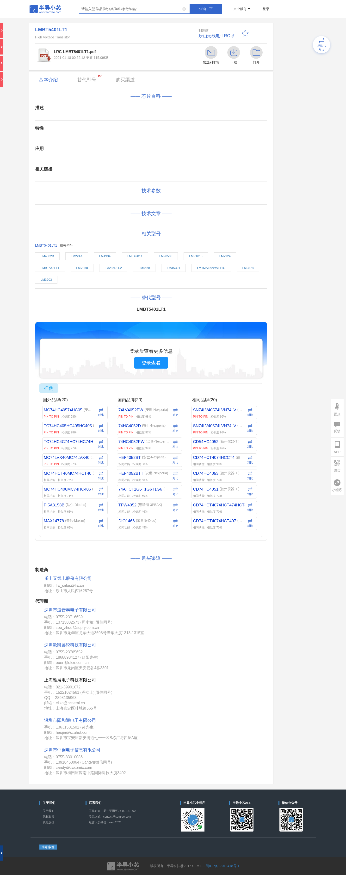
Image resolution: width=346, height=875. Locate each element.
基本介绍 (48, 79)
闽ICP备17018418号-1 (222, 866)
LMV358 (82, 268)
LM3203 (46, 279)
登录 (266, 9)
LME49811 (134, 256)
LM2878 (247, 268)
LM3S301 (173, 268)
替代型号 (89, 78)
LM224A (76, 256)
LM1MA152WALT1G (211, 268)
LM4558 (144, 268)
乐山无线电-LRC (214, 35)
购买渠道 (125, 79)
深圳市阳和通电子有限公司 (70, 720)
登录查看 (151, 362)
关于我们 (48, 811)
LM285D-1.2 (113, 268)
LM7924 (225, 256)
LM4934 (105, 256)
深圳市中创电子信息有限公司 (72, 749)
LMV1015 (196, 256)
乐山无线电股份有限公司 (68, 578)
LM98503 (165, 256)
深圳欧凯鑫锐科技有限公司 (70, 645)
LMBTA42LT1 (50, 268)
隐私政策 (48, 816)
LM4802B (47, 256)
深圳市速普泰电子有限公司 (70, 610)
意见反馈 (48, 822)
